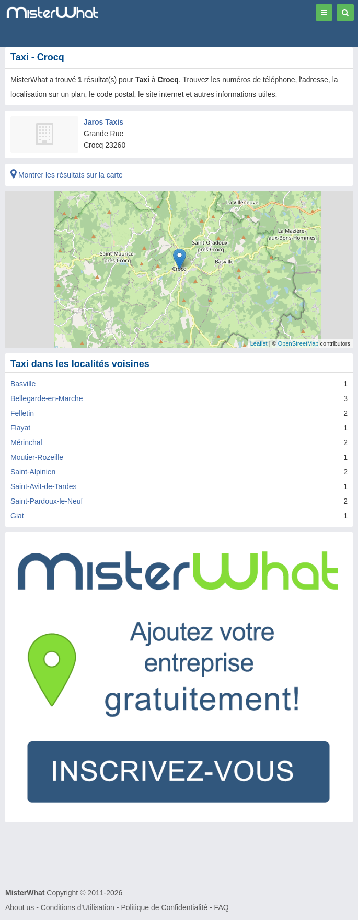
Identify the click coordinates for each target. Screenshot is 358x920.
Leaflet (259, 343)
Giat (17, 516)
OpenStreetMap (298, 343)
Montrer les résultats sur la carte (66, 175)
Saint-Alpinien (32, 472)
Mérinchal (26, 442)
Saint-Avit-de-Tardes (43, 486)
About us (19, 907)
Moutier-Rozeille (36, 457)
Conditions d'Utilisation (77, 907)
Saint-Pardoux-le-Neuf (46, 501)
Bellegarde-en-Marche (46, 398)
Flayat (20, 428)
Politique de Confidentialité (164, 907)
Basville (23, 384)
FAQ (221, 907)
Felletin (22, 413)
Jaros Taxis (103, 122)
